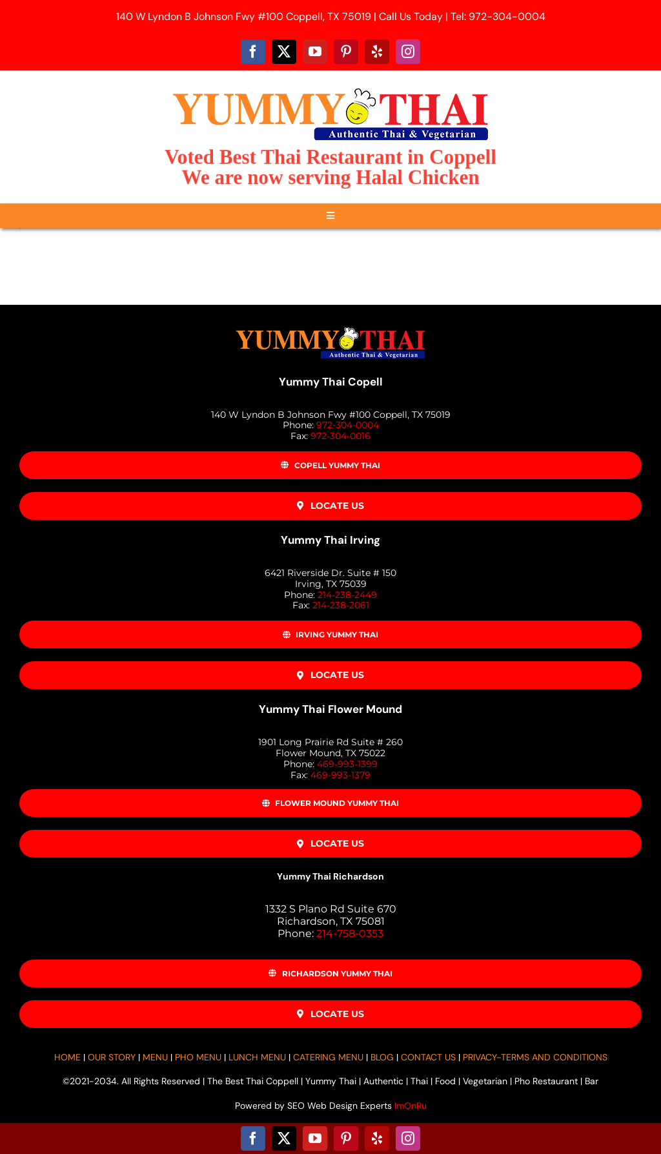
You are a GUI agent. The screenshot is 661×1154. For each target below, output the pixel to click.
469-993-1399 (347, 764)
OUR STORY (112, 1057)
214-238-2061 (340, 605)
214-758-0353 (349, 933)
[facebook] (253, 51)
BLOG (382, 1057)
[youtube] (315, 51)
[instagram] (408, 51)
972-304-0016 (340, 436)
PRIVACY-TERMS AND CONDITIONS (535, 1057)
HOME (67, 1057)
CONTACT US (428, 1057)
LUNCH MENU (257, 1057)
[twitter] (284, 51)
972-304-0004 (347, 425)
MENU (155, 1057)
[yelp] (377, 51)
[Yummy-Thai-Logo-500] (330, 88)
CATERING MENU (328, 1057)
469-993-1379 (340, 775)
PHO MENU (198, 1057)
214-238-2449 (347, 595)
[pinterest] (346, 51)
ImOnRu (410, 1105)
